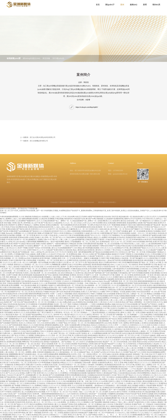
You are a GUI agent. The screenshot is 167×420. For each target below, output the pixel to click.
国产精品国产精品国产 (106, 344)
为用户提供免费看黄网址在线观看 (109, 271)
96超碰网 (110, 279)
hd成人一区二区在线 (145, 321)
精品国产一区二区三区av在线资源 (115, 342)
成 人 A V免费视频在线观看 (97, 333)
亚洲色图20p (135, 398)
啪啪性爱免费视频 (34, 294)
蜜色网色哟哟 (156, 244)
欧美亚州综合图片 (104, 375)
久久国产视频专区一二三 (45, 321)
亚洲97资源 (31, 250)
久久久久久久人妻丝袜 (51, 314)
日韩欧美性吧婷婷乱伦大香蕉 (57, 377)
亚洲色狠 (14, 329)
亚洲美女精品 (33, 227)
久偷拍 (100, 229)
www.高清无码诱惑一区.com (146, 292)
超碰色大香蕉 (131, 292)
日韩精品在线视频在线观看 (85, 387)
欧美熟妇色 (134, 331)
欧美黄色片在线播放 (153, 231)
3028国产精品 (128, 352)
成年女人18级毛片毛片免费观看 (80, 308)
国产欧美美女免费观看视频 (122, 260)
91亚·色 (96, 233)
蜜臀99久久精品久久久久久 (102, 277)
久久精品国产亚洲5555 (94, 256)
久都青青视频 (104, 233)
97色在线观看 (82, 346)
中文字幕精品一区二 (143, 296)
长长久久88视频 (157, 406)
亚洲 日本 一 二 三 (43, 333)
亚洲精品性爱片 (19, 365)
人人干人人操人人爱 (100, 231)
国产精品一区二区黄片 (147, 262)
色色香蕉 (82, 260)
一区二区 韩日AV (124, 229)
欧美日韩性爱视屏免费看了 (141, 333)
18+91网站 (32, 400)
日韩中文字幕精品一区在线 (115, 292)
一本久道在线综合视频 (28, 285)
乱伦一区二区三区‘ (73, 312)
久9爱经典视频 (30, 241)
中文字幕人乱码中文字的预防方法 (115, 308)
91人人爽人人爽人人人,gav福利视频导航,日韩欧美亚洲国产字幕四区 (80, 239)
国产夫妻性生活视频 (100, 356)
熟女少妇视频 (133, 385)
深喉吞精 (28, 216)
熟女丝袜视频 (88, 302)
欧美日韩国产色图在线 (147, 256)
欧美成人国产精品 (126, 302)
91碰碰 (13, 300)
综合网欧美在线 (21, 227)
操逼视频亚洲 (81, 237)
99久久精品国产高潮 (24, 396)
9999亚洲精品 (93, 335)
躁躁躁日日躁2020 (70, 413)
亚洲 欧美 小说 (47, 413)
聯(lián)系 (156, 6)
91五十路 (67, 235)
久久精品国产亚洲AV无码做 (132, 250)
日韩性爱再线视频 (131, 256)
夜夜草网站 (143, 387)
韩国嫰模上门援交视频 (52, 277)
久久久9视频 (84, 298)
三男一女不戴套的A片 (142, 221)
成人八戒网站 (147, 365)
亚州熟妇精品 (85, 325)
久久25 (21, 216)
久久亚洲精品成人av (49, 379)
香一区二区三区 (75, 377)
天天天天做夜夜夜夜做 (8, 396)
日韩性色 (127, 404)
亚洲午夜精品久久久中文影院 (50, 281)
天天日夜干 (131, 367)
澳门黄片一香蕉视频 (33, 413)
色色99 (42, 225)
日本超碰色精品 (35, 371)
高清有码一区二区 (142, 367)
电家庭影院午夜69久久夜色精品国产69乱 (102, 373)
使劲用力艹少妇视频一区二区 (41, 390)
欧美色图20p (17, 348)
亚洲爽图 (51, 219)
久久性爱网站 (63, 373)
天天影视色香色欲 (157, 333)
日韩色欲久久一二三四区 (58, 415)
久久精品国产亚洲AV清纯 (53, 250)
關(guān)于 (109, 6)
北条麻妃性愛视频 (92, 371)
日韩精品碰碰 (151, 252)
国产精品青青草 (25, 283)
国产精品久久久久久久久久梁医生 (79, 314)
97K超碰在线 (109, 413)
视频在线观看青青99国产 (33, 337)
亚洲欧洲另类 (103, 300)
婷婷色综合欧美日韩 (45, 227)
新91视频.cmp (144, 390)
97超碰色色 (35, 258)
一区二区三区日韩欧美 (143, 298)
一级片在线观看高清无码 (68, 225)
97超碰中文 (51, 285)
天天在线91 (28, 246)
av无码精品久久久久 (157, 390)
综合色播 (48, 369)
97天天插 (79, 396)
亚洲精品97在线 (35, 379)
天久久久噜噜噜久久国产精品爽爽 (89, 402)
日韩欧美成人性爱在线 (115, 289)
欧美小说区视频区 (6, 312)
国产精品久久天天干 (21, 404)
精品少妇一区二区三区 (116, 287)
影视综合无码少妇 (122, 294)
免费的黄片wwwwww (54, 317)
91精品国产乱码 (79, 219)
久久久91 (136, 319)
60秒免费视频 (64, 275)
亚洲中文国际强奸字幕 (17, 260)
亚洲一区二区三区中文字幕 (61, 335)
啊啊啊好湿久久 (14, 356)
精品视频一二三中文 (128, 369)
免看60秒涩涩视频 (143, 225)
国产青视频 (16, 385)
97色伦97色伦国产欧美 (132, 394)
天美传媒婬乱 (123, 273)
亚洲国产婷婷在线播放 (90, 377)
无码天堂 (114, 216)
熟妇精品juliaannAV (31, 281)
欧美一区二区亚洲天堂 (75, 285)
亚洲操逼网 (76, 281)
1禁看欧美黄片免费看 (130, 358)
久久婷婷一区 (158, 308)
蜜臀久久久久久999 (23, 406)
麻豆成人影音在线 (127, 221)
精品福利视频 (150, 392)
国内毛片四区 (123, 327)
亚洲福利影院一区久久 (108, 241)
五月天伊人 (87, 327)
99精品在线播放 (53, 350)
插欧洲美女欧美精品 (38, 317)
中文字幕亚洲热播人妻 (8, 369)
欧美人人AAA (59, 235)
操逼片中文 (36, 360)
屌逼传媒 (144, 319)
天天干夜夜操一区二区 (148, 229)
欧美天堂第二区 (55, 365)
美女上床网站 (38, 396)
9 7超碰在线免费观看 (126, 298)
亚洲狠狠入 (130, 300)
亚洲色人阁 (159, 396)
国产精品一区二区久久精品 (153, 415)
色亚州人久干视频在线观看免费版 (32, 256)
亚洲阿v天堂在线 (159, 331)
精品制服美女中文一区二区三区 (18, 292)
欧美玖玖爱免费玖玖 (150, 410)
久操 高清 (125, 329)
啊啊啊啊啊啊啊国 (50, 289)
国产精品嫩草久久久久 (140, 258)
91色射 (150, 319)
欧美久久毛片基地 (122, 340)
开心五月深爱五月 (12, 296)
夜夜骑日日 (87, 277)
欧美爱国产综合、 (54, 367)
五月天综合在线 (140, 285)
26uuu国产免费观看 (110, 281)
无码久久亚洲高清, (47, 331)
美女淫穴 (133, 329)
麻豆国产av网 (91, 219)
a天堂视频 (45, 233)
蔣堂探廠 (51, 58)
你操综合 (135, 264)
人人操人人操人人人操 (142, 244)
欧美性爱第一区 (84, 225)
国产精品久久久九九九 (133, 375)
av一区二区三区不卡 (76, 262)
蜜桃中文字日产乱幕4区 (132, 219)
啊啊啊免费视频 (59, 306)
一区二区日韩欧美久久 (20, 271)
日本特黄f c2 (80, 289)
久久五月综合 (18, 337)
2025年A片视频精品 (7, 306)
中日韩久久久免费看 (26, 335)
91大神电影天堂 (49, 396)
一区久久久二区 (142, 233)
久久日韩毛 (67, 317)
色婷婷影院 (87, 264)
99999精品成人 (30, 308)
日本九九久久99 (89, 223)
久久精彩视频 (67, 294)
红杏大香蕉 (122, 379)
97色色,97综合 (9, 227)
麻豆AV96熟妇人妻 (100, 337)
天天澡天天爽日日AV (102, 350)
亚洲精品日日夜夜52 (79, 408)
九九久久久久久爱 (9, 262)
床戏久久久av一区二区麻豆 (21, 415)
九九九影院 (89, 369)
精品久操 (55, 356)
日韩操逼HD (73, 340)
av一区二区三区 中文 (64, 392)
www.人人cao (115, 264)
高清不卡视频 (22, 248)
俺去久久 (63, 260)
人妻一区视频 (91, 271)
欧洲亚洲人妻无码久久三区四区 (98, 250)
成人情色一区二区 (48, 237)
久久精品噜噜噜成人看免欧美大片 (98, 317)
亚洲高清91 (16, 392)
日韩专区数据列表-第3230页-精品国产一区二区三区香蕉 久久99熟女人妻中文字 (112, 383)
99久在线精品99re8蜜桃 (107, 417)
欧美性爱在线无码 (85, 398)
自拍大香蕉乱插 (66, 273)
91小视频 (147, 348)
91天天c (160, 302)
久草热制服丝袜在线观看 (77, 373)
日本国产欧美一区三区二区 (46, 398)
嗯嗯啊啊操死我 (64, 354)
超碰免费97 (8, 337)
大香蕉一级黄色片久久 (20, 417)
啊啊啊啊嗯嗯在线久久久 (32, 348)
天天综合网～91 (51, 319)
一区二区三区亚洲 (28, 235)
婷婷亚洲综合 (119, 279)
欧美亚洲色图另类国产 (130, 387)
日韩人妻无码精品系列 (75, 296)
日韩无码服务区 (145, 358)
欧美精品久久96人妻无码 (128, 321)
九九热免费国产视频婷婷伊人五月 (28, 221)
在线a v (75, 329)
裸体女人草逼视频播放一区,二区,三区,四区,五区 (82, 241)
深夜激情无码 (156, 362)
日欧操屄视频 (151, 385)
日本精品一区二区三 (16, 383)
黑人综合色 (138, 360)
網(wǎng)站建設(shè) (34, 58)
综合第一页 (58, 304)
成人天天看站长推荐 (7, 221)
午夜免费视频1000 (70, 300)
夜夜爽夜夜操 (71, 381)
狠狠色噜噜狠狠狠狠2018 (147, 281)
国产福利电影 (97, 273)
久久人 (23, 233)
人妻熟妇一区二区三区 (138, 294)
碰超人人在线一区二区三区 (62, 390)
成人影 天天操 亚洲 (36, 267)
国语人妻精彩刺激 (73, 231)
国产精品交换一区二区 (74, 306)
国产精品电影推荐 (99, 279)
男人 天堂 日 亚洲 (116, 362)
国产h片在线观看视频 (56, 375)
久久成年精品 (116, 329)
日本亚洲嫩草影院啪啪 (130, 262)
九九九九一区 (126, 264)
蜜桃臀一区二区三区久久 (124, 410)
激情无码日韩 (16, 371)
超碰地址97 (161, 229)
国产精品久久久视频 (97, 292)
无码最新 (133, 340)
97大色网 (162, 258)
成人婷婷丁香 (56, 333)
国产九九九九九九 (12, 373)
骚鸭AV (13, 298)
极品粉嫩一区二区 (77, 369)
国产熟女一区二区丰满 (137, 252)
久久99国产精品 (61, 323)
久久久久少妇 (60, 381)
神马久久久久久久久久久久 (127, 396)
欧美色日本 (140, 392)
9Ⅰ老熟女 (103, 371)
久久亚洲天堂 (34, 417)
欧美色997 (55, 231)
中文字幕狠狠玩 (114, 235)
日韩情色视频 (31, 260)
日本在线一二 (39, 369)
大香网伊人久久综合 (18, 331)
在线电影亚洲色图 (23, 300)
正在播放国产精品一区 (85, 352)
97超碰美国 (55, 362)
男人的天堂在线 (19, 241)
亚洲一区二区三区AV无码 (128, 281)
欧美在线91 (15, 362)
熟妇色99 (21, 304)
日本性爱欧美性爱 (89, 244)
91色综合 (76, 390)
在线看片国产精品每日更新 (147, 223)
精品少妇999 (111, 408)
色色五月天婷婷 (81, 216)
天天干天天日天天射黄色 (64, 252)
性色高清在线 (12, 304)
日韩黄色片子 (134, 413)
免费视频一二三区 (136, 314)
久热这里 (155, 344)
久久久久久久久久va (107, 340)
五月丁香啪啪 (86, 310)
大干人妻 (72, 337)
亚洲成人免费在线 (44, 356)
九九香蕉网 (96, 327)
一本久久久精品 (116, 317)
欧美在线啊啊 (14, 285)
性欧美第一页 (127, 258)
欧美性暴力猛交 (111, 331)
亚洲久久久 (85, 292)
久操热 (79, 379)
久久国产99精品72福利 (94, 415)
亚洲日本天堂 (158, 241)
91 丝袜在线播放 (138, 254)
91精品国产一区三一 (151, 289)
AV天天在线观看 (71, 321)
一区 (79, 300)
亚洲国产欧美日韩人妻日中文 (103, 410)
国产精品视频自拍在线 (77, 256)
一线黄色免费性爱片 (61, 244)
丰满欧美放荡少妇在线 (79, 269)
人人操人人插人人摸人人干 (63, 227)
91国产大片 (154, 377)
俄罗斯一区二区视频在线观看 (19, 327)
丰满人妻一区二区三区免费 (98, 392)
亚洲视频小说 (77, 350)
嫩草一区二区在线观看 (137, 231)
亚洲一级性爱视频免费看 (83, 252)
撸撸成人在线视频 (153, 294)
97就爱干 (87, 275)
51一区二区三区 (41, 302)
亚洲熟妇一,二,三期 (87, 312)
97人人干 (40, 250)
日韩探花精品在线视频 (146, 396)
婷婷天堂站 (138, 227)
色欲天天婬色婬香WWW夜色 (61, 408)
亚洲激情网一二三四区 (61, 246)
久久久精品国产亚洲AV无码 (67, 404)
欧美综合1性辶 (158, 381)
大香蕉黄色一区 (59, 312)
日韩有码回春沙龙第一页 (25, 298)
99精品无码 (21, 398)
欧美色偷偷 (127, 317)
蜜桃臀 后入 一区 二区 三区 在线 (34, 350)
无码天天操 (138, 410)
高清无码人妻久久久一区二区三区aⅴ (39, 402)
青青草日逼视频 (147, 394)
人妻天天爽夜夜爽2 (115, 310)
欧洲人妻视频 (119, 354)
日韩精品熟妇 (62, 283)
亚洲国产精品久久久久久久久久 (139, 362)
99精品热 (72, 244)
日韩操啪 (32, 321)
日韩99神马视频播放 (44, 352)
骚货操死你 (68, 219)
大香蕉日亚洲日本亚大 (94, 267)
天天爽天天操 (74, 298)
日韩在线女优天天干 (74, 410)
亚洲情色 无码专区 (76, 275)
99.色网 (51, 262)
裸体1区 (3, 342)
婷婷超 (46, 342)
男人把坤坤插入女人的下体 (30, 223)
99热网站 (136, 279)
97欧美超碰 (112, 237)
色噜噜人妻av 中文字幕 (46, 239)
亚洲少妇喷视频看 (78, 371)
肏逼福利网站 (132, 223)
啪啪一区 (81, 254)
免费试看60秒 (61, 285)
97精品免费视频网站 (82, 331)
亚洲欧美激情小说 (17, 281)
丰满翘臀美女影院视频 (115, 394)
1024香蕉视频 (102, 287)
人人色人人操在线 (12, 267)
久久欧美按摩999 (132, 390)
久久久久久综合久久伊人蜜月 (21, 367)
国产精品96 (86, 300)
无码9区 (7, 331)
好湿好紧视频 (154, 273)
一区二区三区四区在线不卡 (29, 362)
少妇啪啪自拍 (92, 375)
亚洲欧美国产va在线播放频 (19, 231)
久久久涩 (115, 285)
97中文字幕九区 (88, 350)
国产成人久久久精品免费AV (66, 237)
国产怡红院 (4, 231)
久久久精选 (94, 331)
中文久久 (86, 306)
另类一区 (105, 400)
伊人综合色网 (69, 216)
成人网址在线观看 (17, 246)
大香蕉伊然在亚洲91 (42, 408)
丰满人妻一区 (125, 398)
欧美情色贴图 (27, 275)
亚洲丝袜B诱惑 (86, 231)
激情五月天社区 (57, 300)
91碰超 (34, 358)
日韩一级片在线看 (84, 246)
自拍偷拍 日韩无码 (159, 300)
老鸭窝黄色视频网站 (52, 325)
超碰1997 (6, 298)
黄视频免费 (7, 415)
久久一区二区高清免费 (148, 279)
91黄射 (16, 256)
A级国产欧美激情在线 (95, 216)
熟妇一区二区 (20, 314)
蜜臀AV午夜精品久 (24, 225)
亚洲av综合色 (98, 398)
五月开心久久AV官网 (100, 381)
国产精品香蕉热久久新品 (13, 377)
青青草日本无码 (157, 358)
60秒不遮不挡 (75, 406)
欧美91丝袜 (91, 227)
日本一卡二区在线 (68, 258)
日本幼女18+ (123, 252)
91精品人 (113, 402)
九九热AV (88, 289)
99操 (50, 410)
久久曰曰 (118, 413)
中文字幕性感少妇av (128, 381)
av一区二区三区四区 (124, 241)
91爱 (157, 392)
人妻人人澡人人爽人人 (117, 300)
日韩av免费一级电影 (89, 362)
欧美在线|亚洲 (138, 260)
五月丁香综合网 (21, 306)
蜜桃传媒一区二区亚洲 (18, 277)
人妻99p (38, 252)
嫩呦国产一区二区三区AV (43, 246)
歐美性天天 (113, 252)
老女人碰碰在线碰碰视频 (115, 406)
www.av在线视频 (139, 241)
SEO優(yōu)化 (66, 58)
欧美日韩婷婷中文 (10, 225)
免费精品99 (82, 404)
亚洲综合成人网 (150, 417)
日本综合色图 (23, 294)
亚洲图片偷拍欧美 (146, 312)
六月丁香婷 (67, 304)
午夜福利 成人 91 (44, 358)
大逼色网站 (41, 260)
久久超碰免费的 (62, 340)
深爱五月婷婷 (41, 244)
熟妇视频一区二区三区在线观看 (108, 244)
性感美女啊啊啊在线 (98, 360)
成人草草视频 (128, 227)
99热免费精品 (157, 298)
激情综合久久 (19, 264)
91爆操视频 (94, 258)
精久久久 (55, 352)
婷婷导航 (149, 241)
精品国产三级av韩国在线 (146, 369)
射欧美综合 (20, 387)
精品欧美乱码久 (84, 294)
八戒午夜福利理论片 (119, 269)
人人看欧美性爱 (16, 333)
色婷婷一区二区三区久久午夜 (129, 335)
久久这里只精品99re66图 (142, 356)
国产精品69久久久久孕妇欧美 (40, 231)
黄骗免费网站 (85, 360)
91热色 (10, 394)
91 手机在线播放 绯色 (156, 283)
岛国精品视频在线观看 (127, 296)
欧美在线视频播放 (151, 346)
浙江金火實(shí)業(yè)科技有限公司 (42, 137)
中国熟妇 (75, 304)
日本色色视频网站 (144, 306)
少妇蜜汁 (160, 304)
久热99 (116, 302)
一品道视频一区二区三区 (62, 369)
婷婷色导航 (153, 258)
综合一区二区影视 (67, 333)
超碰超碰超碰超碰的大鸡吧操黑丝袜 (107, 369)
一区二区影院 (87, 354)
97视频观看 (7, 385)
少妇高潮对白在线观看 (116, 356)
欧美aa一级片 (31, 419)
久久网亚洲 (144, 235)
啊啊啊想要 (56, 264)
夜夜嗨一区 (65, 402)
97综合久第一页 (62, 254)
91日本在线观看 (65, 356)
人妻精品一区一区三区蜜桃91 (72, 277)
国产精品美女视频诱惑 (35, 310)
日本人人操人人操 (126, 348)
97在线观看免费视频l (45, 304)
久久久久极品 (19, 308)
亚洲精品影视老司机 (100, 319)
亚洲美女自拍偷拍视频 (150, 323)
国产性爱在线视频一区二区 (65, 396)
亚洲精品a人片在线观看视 (73, 233)
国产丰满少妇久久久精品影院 (51, 223)
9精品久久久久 (28, 325)
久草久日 (103, 248)
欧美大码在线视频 (101, 296)
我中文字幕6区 (122, 392)
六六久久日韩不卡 (44, 264)
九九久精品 (144, 413)
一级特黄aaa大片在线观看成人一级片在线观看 (110, 385)
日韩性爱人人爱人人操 (158, 367)
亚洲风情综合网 (103, 362)
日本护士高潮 (63, 337)
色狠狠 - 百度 (96, 321)
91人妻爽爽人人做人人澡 (12, 219)
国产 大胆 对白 (15, 302)
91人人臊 (125, 413)
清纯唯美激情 (121, 223)
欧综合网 (125, 267)
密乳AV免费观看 (160, 394)
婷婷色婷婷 (13, 237)
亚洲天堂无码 (151, 302)
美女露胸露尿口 (31, 239)
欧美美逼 (128, 279)
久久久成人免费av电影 (63, 302)
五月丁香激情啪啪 (113, 225)
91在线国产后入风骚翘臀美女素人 (47, 329)
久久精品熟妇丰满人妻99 (115, 312)
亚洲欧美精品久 (115, 258)
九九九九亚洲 (77, 385)
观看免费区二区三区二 (136, 417)
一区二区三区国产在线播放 (118, 231)
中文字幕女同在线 (126, 244)
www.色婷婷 (4, 302)
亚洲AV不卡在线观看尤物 (76, 287)
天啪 (96, 417)
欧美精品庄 (71, 283)
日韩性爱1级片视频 (34, 233)
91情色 (72, 387)
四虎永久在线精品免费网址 (99, 298)
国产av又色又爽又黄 (100, 396)
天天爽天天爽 (104, 258)
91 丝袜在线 (67, 250)
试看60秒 (128, 356)
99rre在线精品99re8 (10, 294)
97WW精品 (114, 298)
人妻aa (108, 260)
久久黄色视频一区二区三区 (84, 417)
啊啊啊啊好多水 (42, 241)
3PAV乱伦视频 (101, 358)
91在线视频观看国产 (65, 248)
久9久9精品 (77, 248)
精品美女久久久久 (105, 335)
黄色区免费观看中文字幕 (148, 264)
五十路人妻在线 (42, 375)
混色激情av (88, 396)
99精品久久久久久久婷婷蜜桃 (70, 362)
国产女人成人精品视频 (96, 346)
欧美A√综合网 (60, 360)
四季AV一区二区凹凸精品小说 (103, 354)
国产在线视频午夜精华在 (9, 323)
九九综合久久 (66, 281)
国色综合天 (122, 367)
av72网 (158, 262)
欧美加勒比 (4, 260)
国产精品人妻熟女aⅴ (99, 310)
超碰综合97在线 (157, 356)
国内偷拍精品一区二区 (68, 352)
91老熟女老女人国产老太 (9, 335)
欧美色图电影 (100, 312)
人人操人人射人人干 (56, 216)
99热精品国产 (83, 413)
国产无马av (81, 271)
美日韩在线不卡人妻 (57, 400)
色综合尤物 (126, 333)
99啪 (125, 362)
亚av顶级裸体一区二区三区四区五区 (97, 285)
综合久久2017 (108, 302)
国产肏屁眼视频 (70, 379)
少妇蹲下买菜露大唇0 (13, 275)
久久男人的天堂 (47, 371)
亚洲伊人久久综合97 (48, 254)
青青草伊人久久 (27, 410)
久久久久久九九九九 (50, 337)
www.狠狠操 (70, 400)
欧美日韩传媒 (45, 258)
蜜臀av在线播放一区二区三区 (21, 346)
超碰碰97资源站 (123, 331)
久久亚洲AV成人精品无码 (82, 273)
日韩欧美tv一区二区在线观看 (99, 283)
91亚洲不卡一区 (19, 239)
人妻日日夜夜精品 (46, 279)
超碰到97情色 (142, 340)
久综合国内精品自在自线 (127, 373)
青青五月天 (72, 415)
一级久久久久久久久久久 (90, 390)
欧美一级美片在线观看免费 (70, 325)
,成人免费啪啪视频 (36, 271)
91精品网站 (148, 314)
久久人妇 (57, 402)
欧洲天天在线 (113, 296)
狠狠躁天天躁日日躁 (128, 225)
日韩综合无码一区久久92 (35, 323)
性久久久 (63, 231)
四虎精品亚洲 (130, 237)
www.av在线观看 (109, 294)
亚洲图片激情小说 (119, 277)
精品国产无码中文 (61, 327)
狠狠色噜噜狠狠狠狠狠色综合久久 (54, 394)
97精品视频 (59, 219)
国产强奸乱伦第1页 (23, 229)
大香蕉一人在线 (55, 294)
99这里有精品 (83, 344)
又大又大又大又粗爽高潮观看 (131, 415)
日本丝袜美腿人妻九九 (49, 248)
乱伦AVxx (112, 392)
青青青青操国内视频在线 (100, 264)
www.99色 (108, 323)
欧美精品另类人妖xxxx (40, 415)
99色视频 (50, 302)
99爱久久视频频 (96, 294)
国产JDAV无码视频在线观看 (139, 273)
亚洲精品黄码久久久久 (42, 335)
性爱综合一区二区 (15, 408)
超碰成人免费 (35, 254)
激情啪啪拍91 (25, 340)
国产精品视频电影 (12, 381)
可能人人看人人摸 (123, 402)
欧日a (33, 292)
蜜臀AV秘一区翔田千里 (143, 300)
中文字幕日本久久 (148, 219)
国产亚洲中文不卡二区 (133, 287)
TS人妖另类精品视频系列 (129, 235)
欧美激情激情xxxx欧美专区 (142, 239)
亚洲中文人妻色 (114, 381)
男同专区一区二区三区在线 (102, 314)
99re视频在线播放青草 (95, 323)
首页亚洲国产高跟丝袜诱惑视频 (99, 269)
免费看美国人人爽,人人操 (150, 327)
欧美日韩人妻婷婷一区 (61, 267)
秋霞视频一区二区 (11, 258)
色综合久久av (119, 256)
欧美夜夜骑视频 (133, 269)
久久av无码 (47, 267)
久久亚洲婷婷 (17, 350)
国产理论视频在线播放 (103, 254)
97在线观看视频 (78, 235)
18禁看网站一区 (139, 302)
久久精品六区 (52, 373)
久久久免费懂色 (35, 385)
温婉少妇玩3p (117, 304)
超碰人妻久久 (91, 287)
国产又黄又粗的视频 (110, 273)
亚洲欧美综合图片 (75, 327)
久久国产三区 (73, 398)
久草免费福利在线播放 (144, 350)
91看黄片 (142, 385)
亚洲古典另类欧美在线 (28, 296)
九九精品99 (43, 219)
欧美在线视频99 (81, 400)
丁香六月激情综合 (75, 319)
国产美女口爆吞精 (51, 275)
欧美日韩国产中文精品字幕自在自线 (22, 244)
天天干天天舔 (51, 392)
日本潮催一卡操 (82, 283)
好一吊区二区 (103, 377)
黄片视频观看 (63, 319)
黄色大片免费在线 (105, 262)
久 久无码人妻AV (60, 296)
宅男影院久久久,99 (149, 375)
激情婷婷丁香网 (98, 246)
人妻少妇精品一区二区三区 (14, 352)
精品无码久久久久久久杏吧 (89, 329)
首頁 (98, 6)
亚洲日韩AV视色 (19, 413)
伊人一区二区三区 (144, 329)
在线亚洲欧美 (102, 221)
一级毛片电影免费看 (56, 241)
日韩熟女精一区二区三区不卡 (58, 387)
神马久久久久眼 (41, 235)
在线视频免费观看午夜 (112, 398)
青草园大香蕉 (66, 385)
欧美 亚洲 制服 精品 (69, 348)
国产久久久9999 (140, 352)
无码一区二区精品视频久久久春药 (123, 350)
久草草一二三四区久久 (121, 325)
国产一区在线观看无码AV (22, 394)
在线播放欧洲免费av (103, 304)
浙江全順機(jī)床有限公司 (39, 141)
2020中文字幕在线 (123, 306)
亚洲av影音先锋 (10, 406)
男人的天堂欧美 (37, 406)
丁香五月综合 (116, 250)
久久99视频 (25, 390)
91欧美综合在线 (62, 308)
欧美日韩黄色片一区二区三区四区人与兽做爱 (77, 365)
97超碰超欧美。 (55, 342)
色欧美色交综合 (67, 367)
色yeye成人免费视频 (13, 233)
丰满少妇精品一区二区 (136, 346)
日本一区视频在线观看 (89, 406)
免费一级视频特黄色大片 (13, 319)
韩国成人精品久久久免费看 (97, 237)
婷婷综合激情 (50, 323)
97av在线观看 (87, 410)
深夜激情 (136, 354)
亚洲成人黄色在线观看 (144, 381)
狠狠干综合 (25, 254)
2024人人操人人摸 (114, 371)
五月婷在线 (143, 269)
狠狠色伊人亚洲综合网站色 (142, 317)
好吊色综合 (121, 237)
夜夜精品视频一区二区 (145, 271)
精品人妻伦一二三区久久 (25, 279)
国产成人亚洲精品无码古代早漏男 (108, 387)
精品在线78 (10, 314)
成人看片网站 (86, 281)
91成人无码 (158, 312)
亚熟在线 (27, 360)
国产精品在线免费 (27, 302)
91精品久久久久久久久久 (51, 385)
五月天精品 (35, 340)
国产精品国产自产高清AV (147, 304)
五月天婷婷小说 (82, 348)
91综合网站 (77, 264)
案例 (122, 6)
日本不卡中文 (48, 271)
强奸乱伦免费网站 (32, 331)
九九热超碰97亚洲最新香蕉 (113, 219)
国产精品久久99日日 (140, 400)
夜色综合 (39, 292)
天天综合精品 (50, 327)
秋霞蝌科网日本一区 (126, 285)
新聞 (145, 6)
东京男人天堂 (76, 354)
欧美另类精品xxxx (59, 410)
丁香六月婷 (144, 354)
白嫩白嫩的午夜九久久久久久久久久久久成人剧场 (62, 310)
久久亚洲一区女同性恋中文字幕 (103, 275)
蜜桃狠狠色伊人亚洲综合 (134, 289)
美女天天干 (153, 354)
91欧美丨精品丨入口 (79, 392)
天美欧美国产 (119, 404)
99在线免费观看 (80, 227)
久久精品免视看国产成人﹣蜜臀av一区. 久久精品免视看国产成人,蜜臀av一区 (69, 221)
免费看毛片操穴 (67, 264)
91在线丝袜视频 (137, 246)
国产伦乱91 (113, 319)
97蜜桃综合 (78, 383)
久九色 (124, 346)
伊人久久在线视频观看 (142, 406)
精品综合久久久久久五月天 (64, 331)
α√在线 (31, 237)
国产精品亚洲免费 (29, 333)
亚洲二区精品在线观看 (11, 283)
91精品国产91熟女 (47, 360)
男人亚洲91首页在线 (79, 335)
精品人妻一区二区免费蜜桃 (49, 417)
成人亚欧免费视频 (116, 283)
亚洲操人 (38, 237)
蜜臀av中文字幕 (22, 321)
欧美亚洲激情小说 (32, 312)
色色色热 (161, 233)
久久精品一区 (120, 344)
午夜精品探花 (87, 356)
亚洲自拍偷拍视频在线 (152, 379)
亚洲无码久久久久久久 (39, 229)
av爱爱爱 (68, 279)
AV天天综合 (110, 352)
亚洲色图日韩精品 (9, 419)
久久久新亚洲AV (114, 221)
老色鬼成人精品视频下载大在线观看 (57, 406)
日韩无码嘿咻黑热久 (143, 373)
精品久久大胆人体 (78, 317)
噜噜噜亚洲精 (87, 319)
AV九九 (115, 335)
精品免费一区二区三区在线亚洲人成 (47, 273)
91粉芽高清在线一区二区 (112, 267)
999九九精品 (126, 371)
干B (30, 342)
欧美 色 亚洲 (151, 325)
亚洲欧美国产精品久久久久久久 (143, 248)
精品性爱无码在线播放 (72, 292)
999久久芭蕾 (76, 356)
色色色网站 (49, 256)
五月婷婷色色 (131, 344)
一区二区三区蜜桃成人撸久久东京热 (100, 404)
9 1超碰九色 (88, 233)
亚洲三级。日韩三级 (84, 381)
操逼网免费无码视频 (14, 342)
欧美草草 (45, 294)
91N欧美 (35, 283)
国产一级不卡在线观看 (117, 390)
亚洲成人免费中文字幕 (28, 373)
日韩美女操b (93, 344)
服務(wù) (133, 6)
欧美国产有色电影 (37, 327)
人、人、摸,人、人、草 (62, 371)
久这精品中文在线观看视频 (107, 367)
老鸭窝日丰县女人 (22, 379)
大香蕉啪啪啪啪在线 (115, 358)
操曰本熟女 (153, 233)
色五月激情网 (42, 285)
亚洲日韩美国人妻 (49, 404)
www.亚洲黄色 (77, 302)
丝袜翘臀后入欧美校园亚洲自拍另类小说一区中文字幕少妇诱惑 (118, 365)
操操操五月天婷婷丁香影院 (121, 254)
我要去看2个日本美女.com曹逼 (37, 365)
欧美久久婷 (116, 262)
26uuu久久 (13, 248)
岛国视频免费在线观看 (48, 340)
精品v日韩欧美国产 (7, 308)
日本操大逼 (53, 298)
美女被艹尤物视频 (94, 400)
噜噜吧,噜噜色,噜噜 (61, 256)
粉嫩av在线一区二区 (96, 413)
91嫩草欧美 (73, 229)
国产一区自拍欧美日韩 (8, 400)
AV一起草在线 (160, 340)
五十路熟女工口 (157, 221)
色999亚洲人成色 (9, 321)
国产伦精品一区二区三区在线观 (120, 400)
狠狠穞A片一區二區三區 (27, 344)
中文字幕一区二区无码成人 (40, 300)
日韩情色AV (25, 385)
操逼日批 (94, 300)
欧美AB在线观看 (149, 360)
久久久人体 (76, 279)
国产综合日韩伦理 (114, 333)
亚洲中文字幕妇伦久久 (150, 383)
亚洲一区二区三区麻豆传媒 (14, 269)
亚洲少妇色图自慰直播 (35, 277)
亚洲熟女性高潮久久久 (109, 327)
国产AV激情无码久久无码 (140, 402)
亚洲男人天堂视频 (13, 254)
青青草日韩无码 (28, 408)
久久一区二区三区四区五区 (88, 229)
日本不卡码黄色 (5, 392)
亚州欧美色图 (9, 402)
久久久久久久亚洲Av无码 (46, 381)
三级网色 (35, 225)
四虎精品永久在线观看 (40, 216)
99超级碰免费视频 (67, 417)
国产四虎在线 (17, 273)
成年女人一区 (161, 219)
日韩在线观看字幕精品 (84, 337)
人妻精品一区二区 (145, 331)
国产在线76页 (122, 408)
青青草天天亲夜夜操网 (28, 381)
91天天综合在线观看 (130, 304)
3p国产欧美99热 (157, 348)
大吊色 (50, 235)
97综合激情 (112, 396)
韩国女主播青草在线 (125, 319)
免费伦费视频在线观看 (29, 219)
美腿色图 (99, 219)
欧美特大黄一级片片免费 (58, 287)
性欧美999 (73, 246)
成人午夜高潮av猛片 (126, 360)
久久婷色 (9, 241)
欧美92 (102, 331)
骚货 (59, 258)
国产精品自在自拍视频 (100, 252)
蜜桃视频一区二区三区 (110, 321)
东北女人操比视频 (24, 358)
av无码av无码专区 (154, 342)
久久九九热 (149, 237)
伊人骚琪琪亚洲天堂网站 (141, 371)
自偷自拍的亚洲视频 (96, 348)
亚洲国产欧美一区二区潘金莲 (142, 404)
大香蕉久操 (15, 223)
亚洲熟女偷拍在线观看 (65, 383)
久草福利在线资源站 (144, 344)
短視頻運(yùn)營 (14, 58)
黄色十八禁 (98, 302)
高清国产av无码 (99, 352)
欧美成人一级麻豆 (82, 258)
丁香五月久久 (118, 227)
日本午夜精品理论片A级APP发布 (141, 308)
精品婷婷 (128, 354)
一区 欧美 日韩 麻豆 (153, 275)
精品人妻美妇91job (80, 250)
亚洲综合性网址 (30, 383)
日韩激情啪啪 (31, 398)
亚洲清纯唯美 (59, 279)
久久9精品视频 (128, 310)
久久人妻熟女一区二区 (36, 306)
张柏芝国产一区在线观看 (97, 394)
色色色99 (134, 306)
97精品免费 (110, 239)
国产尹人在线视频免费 (27, 375)
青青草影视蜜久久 (80, 367)
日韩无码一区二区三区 (123, 239)
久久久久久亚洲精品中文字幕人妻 (119, 248)
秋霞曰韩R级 (39, 325)
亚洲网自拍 (73, 254)
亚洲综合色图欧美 (52, 225)
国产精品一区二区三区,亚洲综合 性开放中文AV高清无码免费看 (47, 269)
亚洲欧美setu (152, 387)
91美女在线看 (91, 260)
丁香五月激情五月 (46, 312)
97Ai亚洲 (9, 239)
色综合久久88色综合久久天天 (101, 325)
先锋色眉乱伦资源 (109, 306)
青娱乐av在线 (142, 342)
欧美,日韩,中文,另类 (40, 367)
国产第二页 (81, 415)
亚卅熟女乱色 (38, 342)
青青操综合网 (23, 237)
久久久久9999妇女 (99, 289)
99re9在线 (25, 371)
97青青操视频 (45, 362)
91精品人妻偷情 (156, 402)
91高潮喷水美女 (101, 223)
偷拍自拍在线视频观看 (135, 379)
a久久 (37, 279)
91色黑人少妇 (28, 273)
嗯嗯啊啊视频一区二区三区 (51, 348)
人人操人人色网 (67, 358)
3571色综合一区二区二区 (77, 323)
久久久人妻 (160, 248)
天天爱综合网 (19, 360)
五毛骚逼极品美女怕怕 (93, 342)
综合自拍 (107, 216)
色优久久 (22, 323)
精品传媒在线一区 (125, 216)
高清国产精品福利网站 (34, 314)
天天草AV (146, 227)
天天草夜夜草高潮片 (90, 379)
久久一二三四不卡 (42, 298)
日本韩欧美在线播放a (18, 310)
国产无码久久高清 (56, 233)
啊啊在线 (25, 342)
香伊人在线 (155, 371)
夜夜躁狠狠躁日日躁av (26, 329)
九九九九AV (129, 406)
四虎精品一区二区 (30, 264)
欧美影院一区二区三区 (104, 227)
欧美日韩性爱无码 (24, 317)
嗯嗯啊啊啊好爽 (14, 354)
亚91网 (79, 244)
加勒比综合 (101, 260)
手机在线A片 (63, 229)
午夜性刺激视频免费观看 (9, 216)
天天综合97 (145, 335)
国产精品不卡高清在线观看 (120, 233)
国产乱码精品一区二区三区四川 (73, 342)
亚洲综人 (73, 402)
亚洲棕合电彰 (11, 229)
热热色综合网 (137, 216)
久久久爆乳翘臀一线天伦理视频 (36, 262)
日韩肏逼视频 (158, 314)
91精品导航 (140, 237)
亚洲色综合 (84, 394)
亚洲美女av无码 (24, 258)
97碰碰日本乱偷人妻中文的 (53, 292)
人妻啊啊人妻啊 (30, 352)
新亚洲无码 (39, 289)
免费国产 (50, 244)
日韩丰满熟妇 (63, 298)
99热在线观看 (157, 239)
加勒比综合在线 (105, 329)
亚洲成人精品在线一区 (157, 310)
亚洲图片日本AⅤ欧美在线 (136, 277)
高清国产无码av (34, 248)
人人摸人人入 (109, 256)
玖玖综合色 (126, 337)
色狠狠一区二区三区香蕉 (124, 275)
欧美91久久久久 (20, 312)
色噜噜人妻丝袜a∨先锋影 (152, 408)
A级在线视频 (148, 260)
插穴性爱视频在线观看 (91, 248)
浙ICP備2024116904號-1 (107, 202)
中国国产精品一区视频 (45, 296)
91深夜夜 (132, 392)
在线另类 (101, 406)
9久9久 (147, 254)
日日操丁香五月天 (117, 375)
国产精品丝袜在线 (91, 262)
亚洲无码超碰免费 (114, 337)
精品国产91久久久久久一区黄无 (95, 235)
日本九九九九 (42, 377)
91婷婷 (133, 233)
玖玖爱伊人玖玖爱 (61, 262)
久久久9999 (152, 269)
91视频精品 (16, 390)
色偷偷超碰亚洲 (38, 275)
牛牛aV (145, 310)
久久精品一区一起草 (132, 312)
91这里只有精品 (81, 333)
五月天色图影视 (31, 304)
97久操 (15, 375)
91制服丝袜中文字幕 (135, 408)
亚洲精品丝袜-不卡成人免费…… (153, 398)
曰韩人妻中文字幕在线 (66, 289)
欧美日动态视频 (39, 392)
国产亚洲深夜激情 (15, 325)
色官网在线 (41, 308)
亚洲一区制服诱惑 (43, 400)
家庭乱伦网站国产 (72, 360)
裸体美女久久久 (134, 327)
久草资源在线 (59, 321)
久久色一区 (20, 262)
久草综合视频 (156, 254)
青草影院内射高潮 (60, 271)
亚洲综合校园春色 (84, 321)
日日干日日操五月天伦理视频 (84, 358)
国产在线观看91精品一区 (30, 354)
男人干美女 (72, 271)
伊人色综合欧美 (86, 279)
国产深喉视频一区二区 (121, 314)
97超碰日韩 (24, 267)
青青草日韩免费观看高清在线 (75, 375)
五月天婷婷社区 (73, 394)
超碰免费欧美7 (62, 398)
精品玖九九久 (157, 373)
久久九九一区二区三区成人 (72, 223)
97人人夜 (125, 271)
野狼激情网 (52, 283)
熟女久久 (119, 352)
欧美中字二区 (53, 229)
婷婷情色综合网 (139, 275)
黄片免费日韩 (5, 333)
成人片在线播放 (27, 392)
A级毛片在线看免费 (41, 410)
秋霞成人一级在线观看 (113, 346)
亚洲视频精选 (97, 308)
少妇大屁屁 (132, 342)
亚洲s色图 (111, 223)
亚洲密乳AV (21, 419)
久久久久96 (134, 267)
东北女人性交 (8, 413)
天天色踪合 (41, 383)
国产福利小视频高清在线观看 (43, 346)
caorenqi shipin (144, 267)
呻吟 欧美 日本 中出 (69, 346)
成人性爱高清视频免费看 (49, 354)
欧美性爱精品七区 (150, 246)
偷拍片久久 (41, 319)
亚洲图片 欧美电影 (159, 306)
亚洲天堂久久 (42, 373)
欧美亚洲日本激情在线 (25, 369)
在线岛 (74, 294)
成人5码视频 (138, 348)
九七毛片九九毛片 (149, 216)
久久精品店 (11, 279)
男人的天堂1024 (48, 252)
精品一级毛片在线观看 (45, 344)
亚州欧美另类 (20, 402)
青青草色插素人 (96, 306)
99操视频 (151, 340)
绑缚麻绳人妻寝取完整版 (97, 408)
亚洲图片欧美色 (72, 260)
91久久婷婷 (89, 254)
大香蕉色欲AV (51, 383)
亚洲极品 (44, 287)
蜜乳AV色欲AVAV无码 (98, 225)
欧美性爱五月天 (66, 329)
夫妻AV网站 (102, 379)
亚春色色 (60, 379)
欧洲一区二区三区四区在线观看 (65, 344)
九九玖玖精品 (89, 296)
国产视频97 (135, 229)
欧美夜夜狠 (49, 306)
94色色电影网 (22, 400)
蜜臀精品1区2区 (159, 321)
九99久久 (133, 271)
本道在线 (16, 340)
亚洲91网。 (36, 394)
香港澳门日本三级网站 (120, 323)
